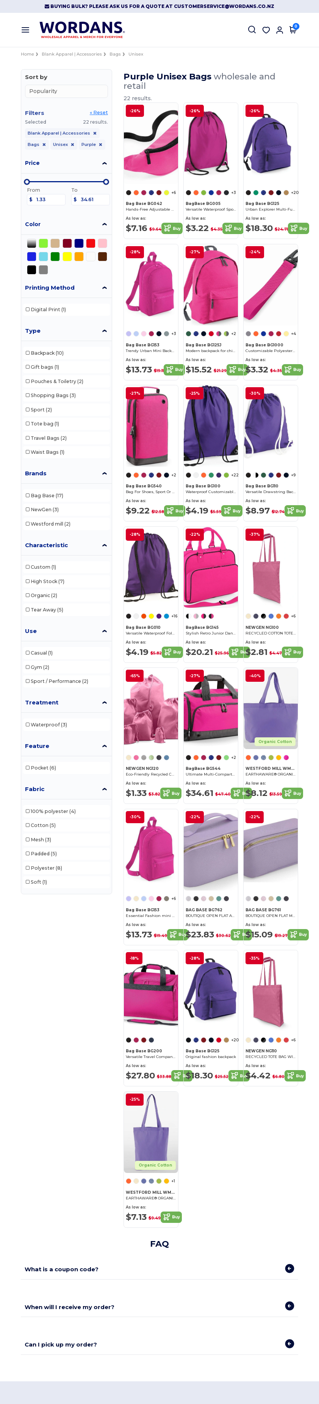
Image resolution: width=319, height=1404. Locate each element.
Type (33, 330)
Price (32, 163)
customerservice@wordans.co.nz (224, 6)
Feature (37, 745)
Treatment (41, 702)
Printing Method (50, 287)
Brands (36, 473)
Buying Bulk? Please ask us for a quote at (109, 6)
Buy (172, 228)
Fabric (34, 789)
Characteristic (46, 545)
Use (31, 631)
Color (33, 224)
